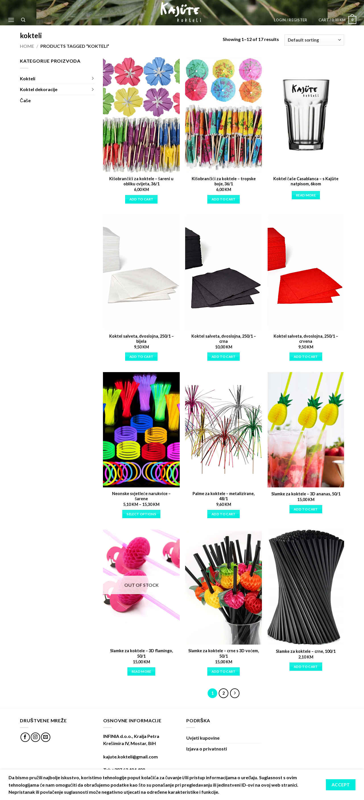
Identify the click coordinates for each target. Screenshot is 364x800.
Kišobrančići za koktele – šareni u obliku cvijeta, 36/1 (141, 181)
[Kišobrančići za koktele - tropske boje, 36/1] (223, 114)
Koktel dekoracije (38, 89)
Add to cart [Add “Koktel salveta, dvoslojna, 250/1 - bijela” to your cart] (141, 356)
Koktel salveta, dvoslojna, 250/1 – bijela (141, 339)
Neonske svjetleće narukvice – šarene (141, 496)
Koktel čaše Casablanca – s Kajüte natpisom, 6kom (305, 181)
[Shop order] (314, 40)
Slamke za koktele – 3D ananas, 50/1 (305, 493)
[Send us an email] (45, 737)
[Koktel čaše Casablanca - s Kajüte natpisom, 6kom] (306, 114)
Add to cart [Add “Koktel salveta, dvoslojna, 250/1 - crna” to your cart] (224, 356)
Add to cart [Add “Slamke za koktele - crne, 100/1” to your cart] (306, 666)
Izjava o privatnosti (206, 748)
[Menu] (11, 19)
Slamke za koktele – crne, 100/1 (306, 651)
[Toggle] (92, 78)
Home (27, 46)
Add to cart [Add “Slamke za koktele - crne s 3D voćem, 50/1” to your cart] (224, 671)
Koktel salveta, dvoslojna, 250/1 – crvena (306, 339)
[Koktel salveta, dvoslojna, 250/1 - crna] (223, 272)
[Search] (23, 20)
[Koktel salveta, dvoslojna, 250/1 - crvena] (306, 272)
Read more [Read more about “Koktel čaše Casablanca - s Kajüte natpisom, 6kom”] (306, 195)
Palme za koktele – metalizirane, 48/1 (224, 496)
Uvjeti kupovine (203, 737)
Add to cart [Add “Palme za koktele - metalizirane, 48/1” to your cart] (224, 514)
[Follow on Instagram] (35, 737)
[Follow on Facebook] (25, 737)
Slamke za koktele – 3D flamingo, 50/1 (141, 653)
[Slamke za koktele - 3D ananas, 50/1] (306, 429)
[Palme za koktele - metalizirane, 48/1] (223, 429)
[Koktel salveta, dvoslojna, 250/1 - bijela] (141, 272)
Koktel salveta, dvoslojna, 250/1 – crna (223, 339)
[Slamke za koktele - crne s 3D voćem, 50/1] (223, 587)
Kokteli (27, 78)
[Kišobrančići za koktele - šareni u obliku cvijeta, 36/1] (141, 114)
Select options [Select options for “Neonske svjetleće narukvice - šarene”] (141, 514)
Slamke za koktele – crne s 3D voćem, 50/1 (223, 653)
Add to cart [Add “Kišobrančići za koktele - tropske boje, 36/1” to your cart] (224, 199)
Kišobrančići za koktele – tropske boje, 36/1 (224, 181)
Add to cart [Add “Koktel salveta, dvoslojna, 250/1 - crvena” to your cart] (306, 356)
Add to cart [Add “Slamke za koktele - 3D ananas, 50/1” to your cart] (306, 509)
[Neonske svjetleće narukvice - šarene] (141, 429)
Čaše (25, 100)
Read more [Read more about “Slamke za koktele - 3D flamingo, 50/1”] (141, 671)
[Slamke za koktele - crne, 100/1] (306, 587)
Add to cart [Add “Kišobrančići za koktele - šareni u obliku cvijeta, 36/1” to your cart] (141, 199)
